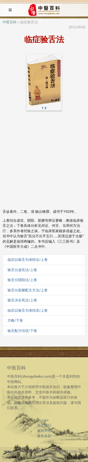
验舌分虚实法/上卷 (22, 270)
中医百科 (10, 22)
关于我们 (44, 425)
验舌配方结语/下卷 (22, 331)
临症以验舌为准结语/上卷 (28, 310)
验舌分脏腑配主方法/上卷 (28, 290)
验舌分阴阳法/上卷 (22, 280)
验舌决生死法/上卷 (22, 300)
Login (44, 420)
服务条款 (44, 436)
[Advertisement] (44, 161)
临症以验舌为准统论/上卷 (28, 260)
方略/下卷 (15, 320)
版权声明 (44, 431)
